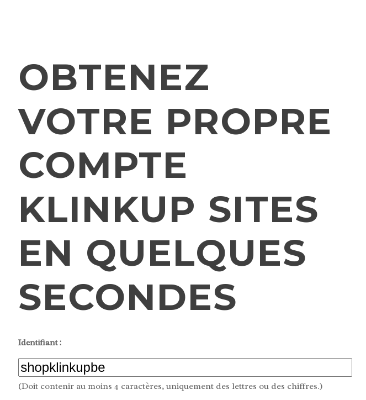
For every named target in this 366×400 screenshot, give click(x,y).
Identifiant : (39, 343)
